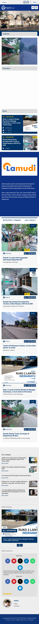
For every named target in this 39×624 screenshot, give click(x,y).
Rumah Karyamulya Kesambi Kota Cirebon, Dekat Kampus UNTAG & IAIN (11, 142)
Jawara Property (28, 620)
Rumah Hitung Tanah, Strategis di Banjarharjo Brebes (16, 435)
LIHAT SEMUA (30, 220)
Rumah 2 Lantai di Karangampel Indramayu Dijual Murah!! (15, 259)
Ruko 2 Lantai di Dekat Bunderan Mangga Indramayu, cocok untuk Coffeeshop (11, 122)
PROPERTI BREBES (20, 618)
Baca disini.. (5, 463)
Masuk (35, 2)
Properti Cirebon (11, 620)
